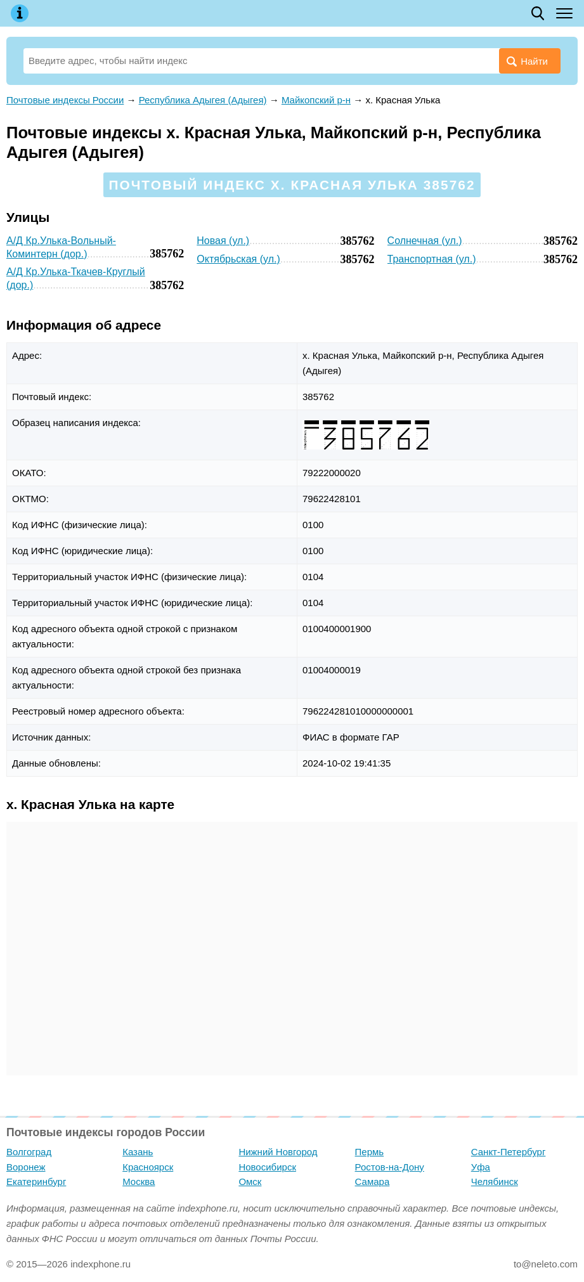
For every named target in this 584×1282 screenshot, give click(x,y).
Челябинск (494, 1181)
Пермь (369, 1151)
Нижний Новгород (277, 1151)
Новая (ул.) (223, 240)
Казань (137, 1151)
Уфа (480, 1167)
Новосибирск (267, 1167)
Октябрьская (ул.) (238, 259)
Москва (138, 1181)
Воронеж (26, 1167)
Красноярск (147, 1167)
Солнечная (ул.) (424, 240)
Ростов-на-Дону (389, 1167)
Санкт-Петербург (508, 1151)
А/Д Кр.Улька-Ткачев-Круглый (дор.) (75, 278)
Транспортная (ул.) (431, 259)
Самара (372, 1181)
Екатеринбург (36, 1181)
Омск (249, 1181)
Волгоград (28, 1151)
